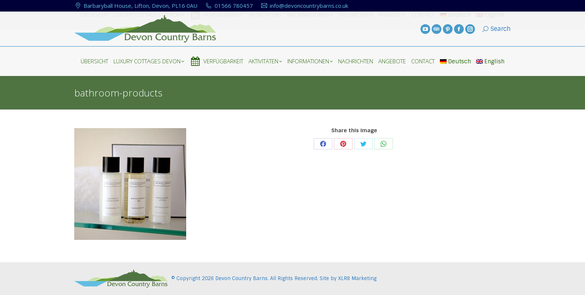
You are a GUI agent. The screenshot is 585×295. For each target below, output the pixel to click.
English (490, 61)
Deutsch (455, 61)
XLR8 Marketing (357, 278)
